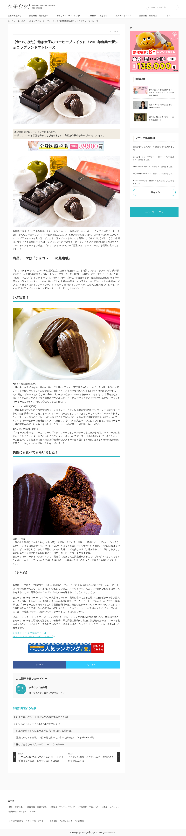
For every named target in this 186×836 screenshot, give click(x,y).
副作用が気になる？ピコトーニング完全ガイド (161, 118)
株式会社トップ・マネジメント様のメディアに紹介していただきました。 (153, 158)
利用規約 (80, 821)
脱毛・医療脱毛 (14, 15)
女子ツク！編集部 (38, 687)
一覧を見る (154, 192)
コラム (168, 15)
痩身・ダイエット (123, 15)
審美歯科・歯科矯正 (148, 15)
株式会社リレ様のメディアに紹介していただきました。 (153, 148)
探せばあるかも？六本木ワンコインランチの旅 (40, 744)
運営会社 (53, 821)
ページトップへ (154, 212)
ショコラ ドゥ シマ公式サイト (28, 633)
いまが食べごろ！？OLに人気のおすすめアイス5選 (42, 717)
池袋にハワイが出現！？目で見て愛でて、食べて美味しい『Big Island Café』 (55, 737)
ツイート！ (93, 665)
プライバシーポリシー (36, 821)
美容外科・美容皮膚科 (39, 15)
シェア (39, 665)
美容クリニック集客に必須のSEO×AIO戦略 (160, 106)
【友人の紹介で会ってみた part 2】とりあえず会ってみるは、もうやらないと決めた (38, 757)
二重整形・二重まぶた (98, 15)
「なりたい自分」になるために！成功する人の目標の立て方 (94, 757)
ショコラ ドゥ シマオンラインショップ (33, 636)
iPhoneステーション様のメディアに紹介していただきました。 (153, 182)
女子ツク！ (91, 832)
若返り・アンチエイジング (68, 15)
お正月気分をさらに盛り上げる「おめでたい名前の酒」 (44, 730)
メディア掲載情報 (16, 821)
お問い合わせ (66, 821)
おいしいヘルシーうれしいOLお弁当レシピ (38, 724)
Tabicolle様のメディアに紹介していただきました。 (153, 166)
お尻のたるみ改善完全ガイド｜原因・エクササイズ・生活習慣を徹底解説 (161, 92)
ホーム (11, 21)
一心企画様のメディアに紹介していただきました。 (153, 173)
